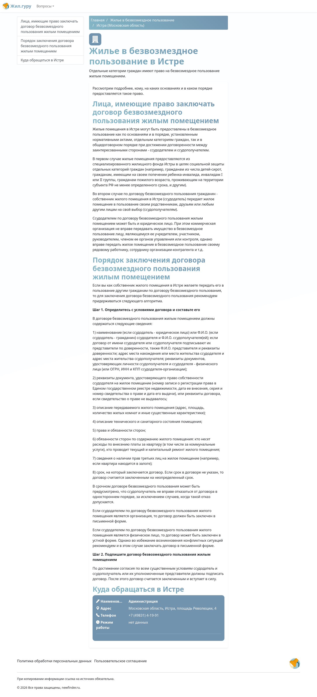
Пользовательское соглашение (120, 661)
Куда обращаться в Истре (42, 60)
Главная (98, 20)
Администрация (143, 601)
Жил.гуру (17, 6)
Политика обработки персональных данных (54, 661)
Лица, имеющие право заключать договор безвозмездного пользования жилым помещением (50, 26)
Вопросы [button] (44, 6)
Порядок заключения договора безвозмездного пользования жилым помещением (47, 46)
